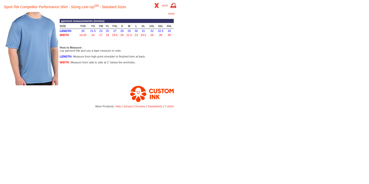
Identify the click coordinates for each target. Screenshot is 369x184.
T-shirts (169, 106)
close (171, 13)
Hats (118, 106)
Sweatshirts (155, 106)
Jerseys (128, 106)
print (165, 5)
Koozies (140, 106)
